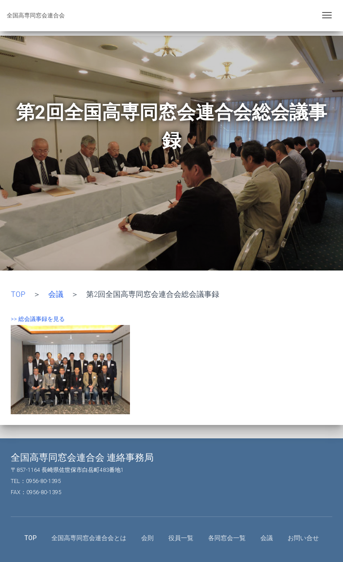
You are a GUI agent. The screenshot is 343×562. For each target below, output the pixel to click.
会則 (147, 537)
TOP (18, 294)
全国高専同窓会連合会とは (88, 537)
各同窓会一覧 (227, 537)
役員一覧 (180, 537)
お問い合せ (303, 537)
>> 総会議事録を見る (38, 319)
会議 (55, 294)
